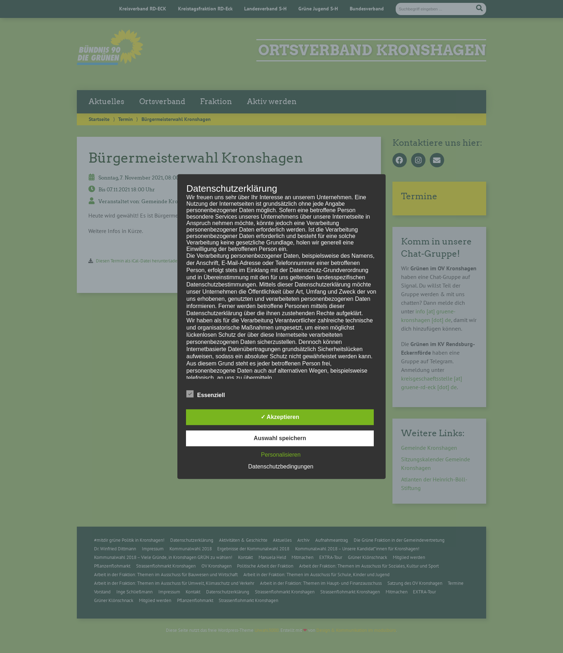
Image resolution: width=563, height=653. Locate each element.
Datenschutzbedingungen (280, 466)
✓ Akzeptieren (280, 417)
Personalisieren (281, 455)
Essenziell (205, 394)
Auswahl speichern (280, 438)
